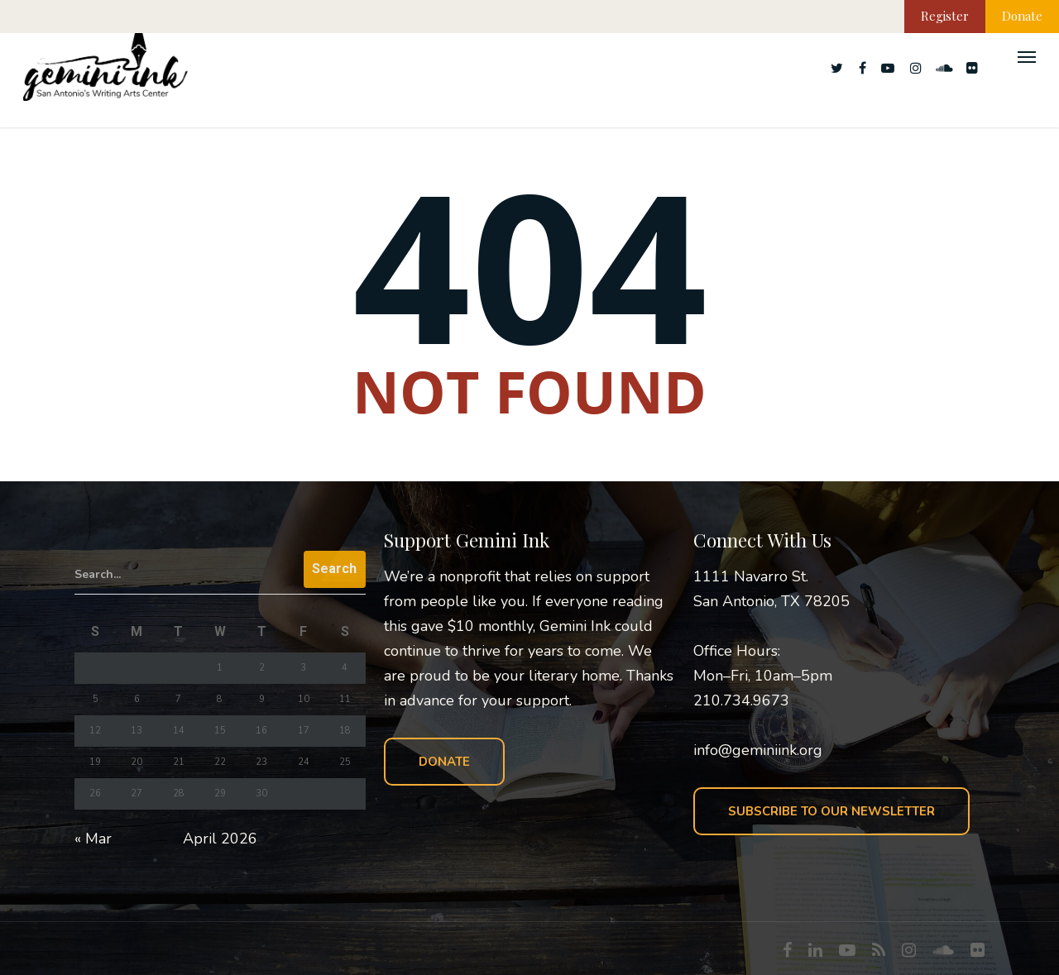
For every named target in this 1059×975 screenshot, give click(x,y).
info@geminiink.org (757, 750)
